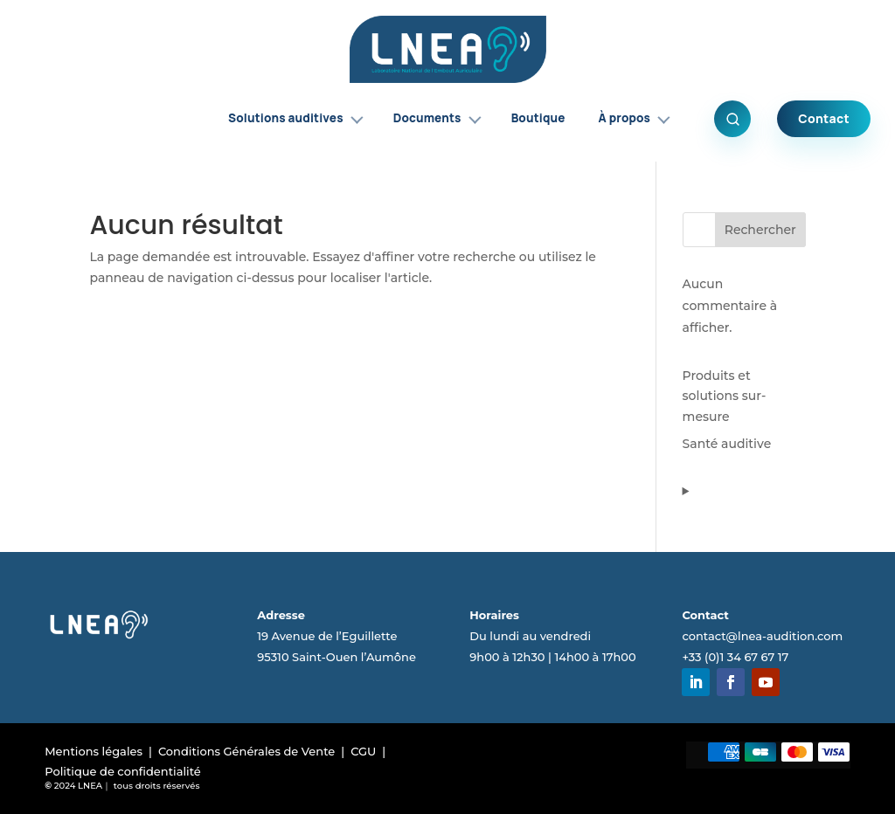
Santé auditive (727, 444)
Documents (437, 118)
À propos (634, 118)
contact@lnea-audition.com (762, 636)
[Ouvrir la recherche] (732, 118)
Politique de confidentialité (123, 771)
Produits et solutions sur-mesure (725, 396)
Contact (824, 118)
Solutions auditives (295, 118)
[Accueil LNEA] (448, 49)
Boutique (538, 118)
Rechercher (760, 230)
